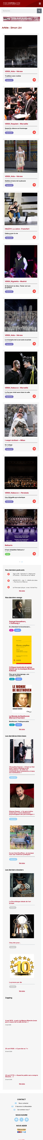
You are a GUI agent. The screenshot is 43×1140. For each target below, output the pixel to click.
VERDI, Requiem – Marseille (16, 124)
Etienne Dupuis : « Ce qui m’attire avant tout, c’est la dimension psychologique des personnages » (21, 812)
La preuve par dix (15, 982)
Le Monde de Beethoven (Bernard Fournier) (19, 717)
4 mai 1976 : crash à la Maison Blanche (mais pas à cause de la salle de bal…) (21, 1021)
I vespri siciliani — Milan (15, 440)
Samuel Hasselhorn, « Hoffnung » (17, 622)
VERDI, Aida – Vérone (14, 71)
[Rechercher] (39, 11)
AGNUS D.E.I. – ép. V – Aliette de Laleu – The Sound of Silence (25, 581)
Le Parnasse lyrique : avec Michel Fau (25, 587)
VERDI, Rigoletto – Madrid (15, 281)
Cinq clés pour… (15, 943)
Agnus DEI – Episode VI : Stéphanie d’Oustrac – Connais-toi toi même (24, 574)
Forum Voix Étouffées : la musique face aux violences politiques (21, 853)
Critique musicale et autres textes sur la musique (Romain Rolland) (22, 669)
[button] (39, 3)
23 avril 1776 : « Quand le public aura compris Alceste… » (21, 1076)
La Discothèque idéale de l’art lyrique (20, 902)
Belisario (8, 545)
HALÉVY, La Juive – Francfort (17, 229)
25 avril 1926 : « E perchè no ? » (16, 1048)
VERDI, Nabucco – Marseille (16, 388)
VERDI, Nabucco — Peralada (17, 493)
